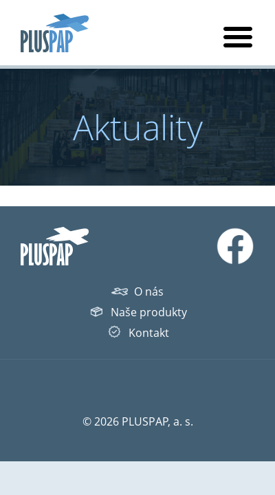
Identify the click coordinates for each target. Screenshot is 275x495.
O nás (149, 291)
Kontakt (149, 332)
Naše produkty (149, 312)
